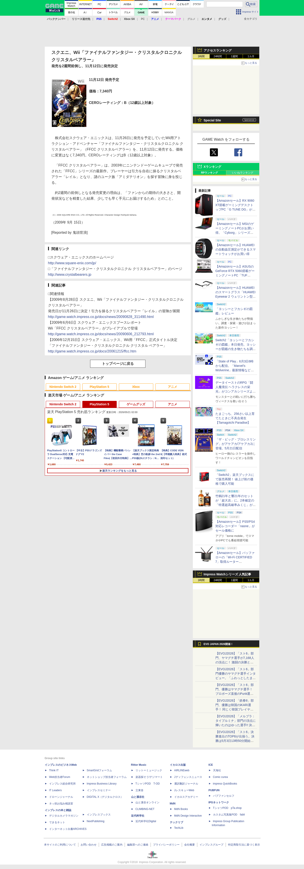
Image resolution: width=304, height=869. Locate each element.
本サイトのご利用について (60, 844)
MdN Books (181, 809)
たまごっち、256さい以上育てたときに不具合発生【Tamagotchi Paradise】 (235, 418)
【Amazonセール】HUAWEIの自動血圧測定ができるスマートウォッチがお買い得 (235, 249)
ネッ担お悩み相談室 (61, 803)
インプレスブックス (99, 814)
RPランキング (209, 172)
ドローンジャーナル (61, 796)
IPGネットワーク (219, 802)
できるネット (57, 822)
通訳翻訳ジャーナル (186, 783)
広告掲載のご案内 (111, 844)
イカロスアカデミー (186, 796)
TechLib (178, 827)
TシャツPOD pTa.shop (227, 808)
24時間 (218, 56)
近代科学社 (137, 815)
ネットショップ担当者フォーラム (107, 777)
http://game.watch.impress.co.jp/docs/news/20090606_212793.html (101, 334)
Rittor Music (138, 764)
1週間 (234, 56)
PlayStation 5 (99, 387)
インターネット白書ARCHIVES (68, 829)
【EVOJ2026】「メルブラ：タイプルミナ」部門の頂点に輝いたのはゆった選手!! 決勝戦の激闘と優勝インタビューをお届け (235, 725)
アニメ (172, 387)
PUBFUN (214, 790)
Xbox (136, 387)
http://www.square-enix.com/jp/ (72, 263)
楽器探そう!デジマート (149, 777)
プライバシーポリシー (166, 844)
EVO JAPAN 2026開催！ (218, 644)
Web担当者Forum (59, 777)
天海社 (217, 770)
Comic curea (220, 777)
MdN (173, 803)
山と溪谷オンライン (147, 802)
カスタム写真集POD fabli (229, 814)
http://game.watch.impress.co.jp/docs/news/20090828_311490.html (101, 317)
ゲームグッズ (136, 404)
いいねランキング (242, 172)
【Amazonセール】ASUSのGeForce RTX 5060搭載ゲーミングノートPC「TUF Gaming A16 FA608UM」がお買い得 (235, 275)
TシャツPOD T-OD (148, 783)
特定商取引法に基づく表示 (244, 844)
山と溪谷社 (137, 796)
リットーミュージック (149, 770)
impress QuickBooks (225, 783)
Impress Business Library (102, 783)
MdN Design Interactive (188, 815)
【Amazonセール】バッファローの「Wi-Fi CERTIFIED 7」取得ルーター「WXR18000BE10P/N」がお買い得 (235, 561)
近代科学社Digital (146, 821)
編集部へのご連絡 (137, 844)
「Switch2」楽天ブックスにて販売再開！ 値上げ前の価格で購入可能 (234, 479)
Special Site (212, 120)
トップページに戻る (118, 364)
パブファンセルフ (223, 795)
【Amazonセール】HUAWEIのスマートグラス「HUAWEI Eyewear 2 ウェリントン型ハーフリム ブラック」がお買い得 (235, 296)
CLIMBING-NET (145, 809)
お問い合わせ (89, 844)
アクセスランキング (218, 50)
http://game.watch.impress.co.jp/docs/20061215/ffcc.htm (92, 351)
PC (143, 19)
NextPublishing (96, 821)
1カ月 (251, 56)
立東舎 (139, 790)
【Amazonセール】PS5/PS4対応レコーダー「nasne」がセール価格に (235, 526)
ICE (211, 764)
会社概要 (189, 844)
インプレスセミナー (99, 790)
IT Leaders (55, 790)
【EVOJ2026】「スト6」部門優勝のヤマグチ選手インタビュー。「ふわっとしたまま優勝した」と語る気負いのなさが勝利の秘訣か (235, 678)
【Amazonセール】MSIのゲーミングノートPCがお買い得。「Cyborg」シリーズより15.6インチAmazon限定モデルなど (235, 232)
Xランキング (212, 166)
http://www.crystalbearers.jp (69, 274)
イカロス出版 (178, 764)
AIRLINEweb (182, 770)
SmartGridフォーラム (99, 770)
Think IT (54, 770)
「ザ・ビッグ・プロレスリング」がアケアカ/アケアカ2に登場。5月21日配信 (235, 444)
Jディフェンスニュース (188, 777)
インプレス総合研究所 (62, 783)
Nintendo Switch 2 (62, 387)
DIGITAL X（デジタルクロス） (105, 796)
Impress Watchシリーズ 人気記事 (227, 574)
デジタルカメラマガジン (63, 815)
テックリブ (176, 822)
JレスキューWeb (184, 790)
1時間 (201, 56)
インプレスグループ (211, 844)
